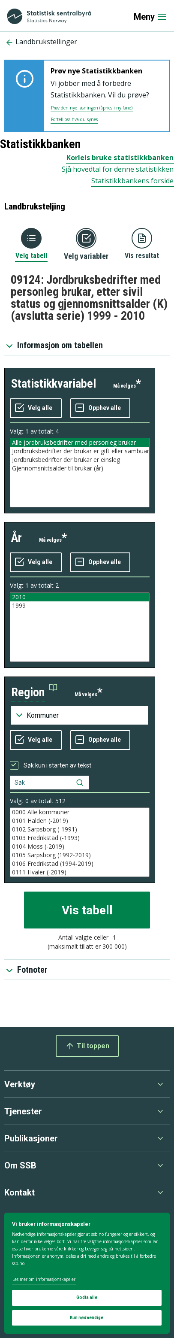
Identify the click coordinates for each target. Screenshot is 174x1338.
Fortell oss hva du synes (74, 119)
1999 (79, 605)
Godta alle (86, 1297)
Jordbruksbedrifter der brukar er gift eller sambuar (79, 451)
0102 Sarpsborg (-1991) (79, 829)
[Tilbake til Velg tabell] (31, 244)
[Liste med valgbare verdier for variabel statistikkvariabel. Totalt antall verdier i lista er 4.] (80, 472)
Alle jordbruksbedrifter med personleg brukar (79, 442)
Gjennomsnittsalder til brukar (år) (79, 468)
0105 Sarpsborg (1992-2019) (79, 855)
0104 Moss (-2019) (79, 846)
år (16, 538)
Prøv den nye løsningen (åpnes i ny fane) (91, 108)
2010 (79, 597)
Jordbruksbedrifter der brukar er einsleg (79, 459)
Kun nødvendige (86, 1317)
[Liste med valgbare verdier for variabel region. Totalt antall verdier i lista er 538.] (80, 842)
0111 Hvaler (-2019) (79, 872)
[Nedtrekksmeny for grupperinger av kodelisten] (79, 715)
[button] (34, 692)
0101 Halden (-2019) (79, 820)
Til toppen (87, 1046)
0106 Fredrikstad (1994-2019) (79, 863)
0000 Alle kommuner (79, 812)
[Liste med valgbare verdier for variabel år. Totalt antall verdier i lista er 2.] (80, 627)
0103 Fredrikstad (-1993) (79, 838)
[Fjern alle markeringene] (100, 408)
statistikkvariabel (53, 383)
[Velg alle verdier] (36, 408)
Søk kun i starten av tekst (57, 765)
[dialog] (87, 1273)
